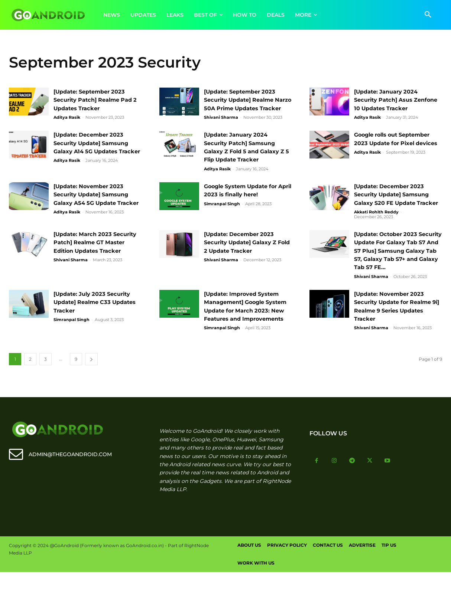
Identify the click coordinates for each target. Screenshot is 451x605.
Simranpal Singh (222, 212)
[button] (428, 15)
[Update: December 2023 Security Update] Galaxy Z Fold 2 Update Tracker (245, 259)
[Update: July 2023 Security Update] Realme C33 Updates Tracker (96, 327)
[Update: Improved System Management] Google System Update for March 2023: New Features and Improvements (246, 335)
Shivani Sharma (221, 125)
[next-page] (91, 392)
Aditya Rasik (66, 117)
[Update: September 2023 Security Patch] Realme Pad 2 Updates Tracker (97, 100)
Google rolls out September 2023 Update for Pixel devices (396, 151)
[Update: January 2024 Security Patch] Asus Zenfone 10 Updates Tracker (397, 100)
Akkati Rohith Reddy (376, 228)
